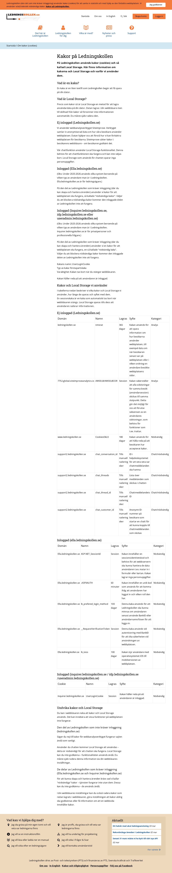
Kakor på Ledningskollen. (57, 6)
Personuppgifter (99, 865)
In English (54, 865)
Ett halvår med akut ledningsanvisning (131, 826)
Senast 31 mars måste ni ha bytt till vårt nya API (135, 838)
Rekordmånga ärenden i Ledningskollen (131, 832)
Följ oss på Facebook (121, 865)
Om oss (43, 865)
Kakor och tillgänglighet (75, 865)
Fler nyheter (154, 849)
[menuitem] (85, 16)
